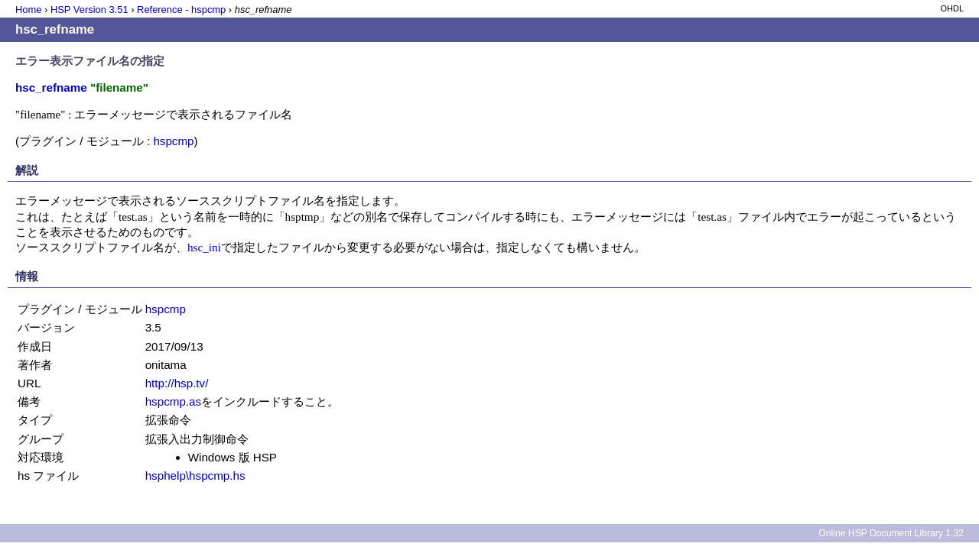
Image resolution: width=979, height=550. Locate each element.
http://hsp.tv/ (177, 383)
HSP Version (89, 9)
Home (28, 9)
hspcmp (173, 140)
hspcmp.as (173, 401)
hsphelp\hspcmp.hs (195, 475)
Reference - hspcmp (181, 9)
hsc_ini (204, 247)
